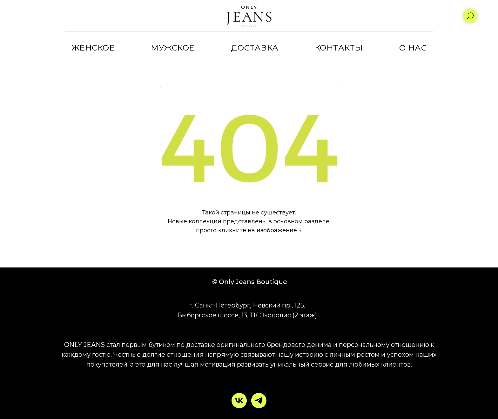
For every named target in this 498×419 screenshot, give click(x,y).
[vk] (239, 400)
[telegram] (258, 400)
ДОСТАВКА (255, 47)
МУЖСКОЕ (173, 47)
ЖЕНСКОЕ (93, 47)
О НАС (413, 47)
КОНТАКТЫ (339, 47)
